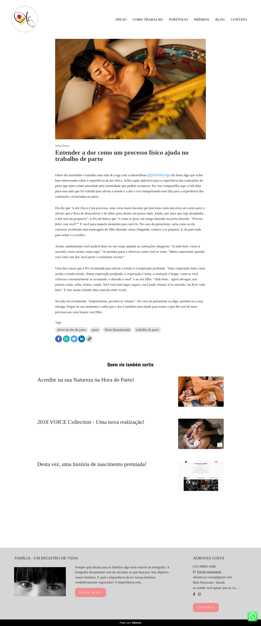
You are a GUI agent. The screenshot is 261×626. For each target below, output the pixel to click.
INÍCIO (121, 19)
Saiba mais (90, 592)
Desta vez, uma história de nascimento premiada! (92, 464)
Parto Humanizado (117, 330)
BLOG (220, 19)
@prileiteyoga (159, 175)
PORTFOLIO (178, 19)
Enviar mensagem (209, 571)
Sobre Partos (62, 146)
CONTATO (239, 19)
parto (95, 330)
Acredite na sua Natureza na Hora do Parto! (86, 380)
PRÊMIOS (201, 19)
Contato (206, 607)
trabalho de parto (147, 330)
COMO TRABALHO (148, 19)
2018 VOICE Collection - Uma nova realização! (91, 422)
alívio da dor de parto (71, 330)
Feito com (130, 622)
